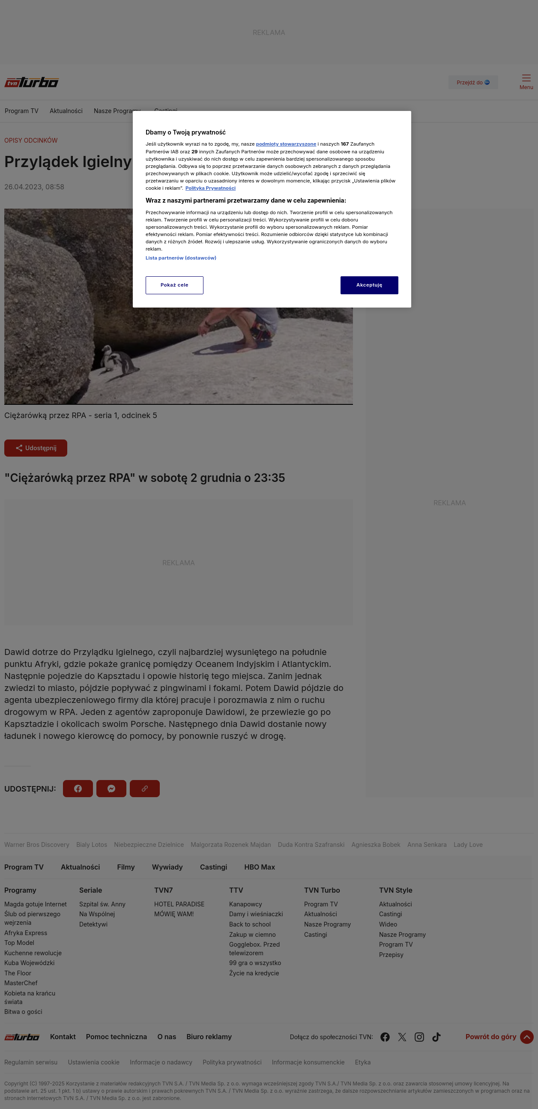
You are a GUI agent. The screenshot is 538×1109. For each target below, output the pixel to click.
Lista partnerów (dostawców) (181, 258)
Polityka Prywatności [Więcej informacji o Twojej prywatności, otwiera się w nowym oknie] (210, 188)
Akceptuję (369, 285)
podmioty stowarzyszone (286, 144)
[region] (272, 209)
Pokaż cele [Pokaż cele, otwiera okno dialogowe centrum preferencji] (174, 285)
